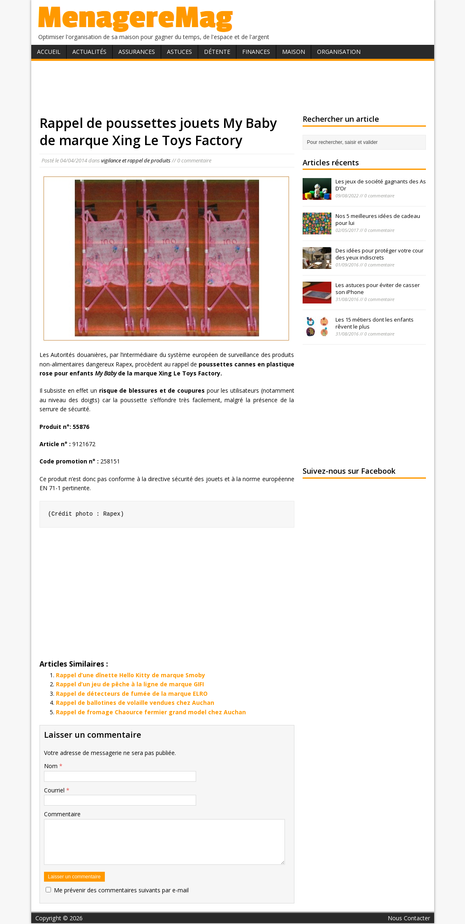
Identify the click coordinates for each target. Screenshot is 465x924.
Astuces (179, 52)
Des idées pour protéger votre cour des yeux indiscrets (379, 254)
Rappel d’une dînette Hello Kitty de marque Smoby (130, 675)
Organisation (339, 52)
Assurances (136, 52)
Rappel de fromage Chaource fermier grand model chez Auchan (151, 712)
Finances (256, 52)
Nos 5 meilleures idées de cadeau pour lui (377, 219)
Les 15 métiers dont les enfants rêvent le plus (374, 323)
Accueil (48, 52)
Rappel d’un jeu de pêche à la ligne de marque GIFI (130, 684)
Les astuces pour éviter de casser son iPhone (377, 288)
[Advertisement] (232, 87)
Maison (293, 52)
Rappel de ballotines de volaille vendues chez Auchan (135, 702)
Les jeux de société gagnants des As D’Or (380, 185)
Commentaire (62, 814)
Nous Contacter (409, 918)
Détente (217, 52)
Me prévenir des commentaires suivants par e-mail (121, 890)
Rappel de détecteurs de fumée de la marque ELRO (132, 693)
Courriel (55, 790)
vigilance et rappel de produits (136, 160)
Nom (51, 766)
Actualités (89, 52)
